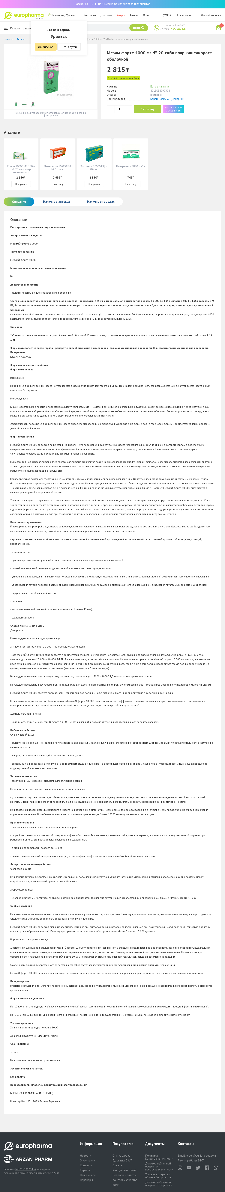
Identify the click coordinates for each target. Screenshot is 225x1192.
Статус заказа (184, 15)
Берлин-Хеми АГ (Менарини (167, 99)
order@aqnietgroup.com (201, 1155)
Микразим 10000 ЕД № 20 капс (94, 168)
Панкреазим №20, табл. (130, 166)
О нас (146, 15)
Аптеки (134, 15)
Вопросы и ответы (124, 1175)
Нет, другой (69, 47)
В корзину (148, 109)
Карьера (85, 1170)
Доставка (106, 15)
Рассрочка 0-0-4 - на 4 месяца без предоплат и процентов (112, 4)
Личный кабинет (211, 15)
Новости (85, 1155)
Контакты (90, 15)
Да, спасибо (45, 47)
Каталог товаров (18, 28)
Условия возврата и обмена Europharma (158, 1175)
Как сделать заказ (124, 1170)
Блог (115, 1185)
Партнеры (86, 1180)
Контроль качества (124, 1180)
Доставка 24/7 (122, 1160)
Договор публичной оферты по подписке (158, 1183)
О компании (87, 1160)
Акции (121, 15)
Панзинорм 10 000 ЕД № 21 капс (57, 168)
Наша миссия (88, 1175)
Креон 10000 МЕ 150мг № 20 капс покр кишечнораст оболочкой (21, 171)
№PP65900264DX (25, 1169)
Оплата (117, 1165)
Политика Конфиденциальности (159, 1157)
